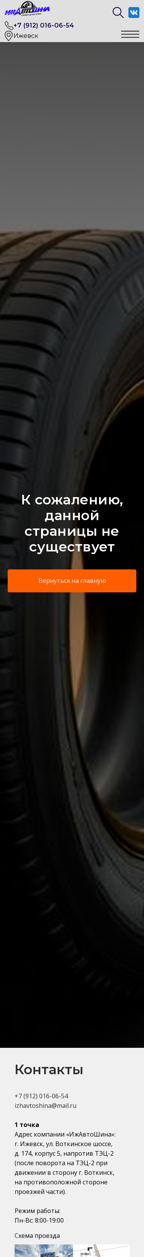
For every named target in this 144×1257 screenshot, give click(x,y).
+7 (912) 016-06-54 (43, 25)
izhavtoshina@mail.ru (45, 1105)
